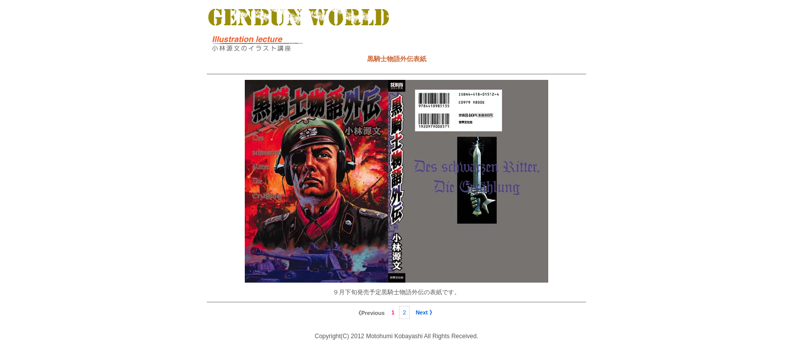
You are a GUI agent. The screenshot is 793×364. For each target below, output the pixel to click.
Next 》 (425, 312)
